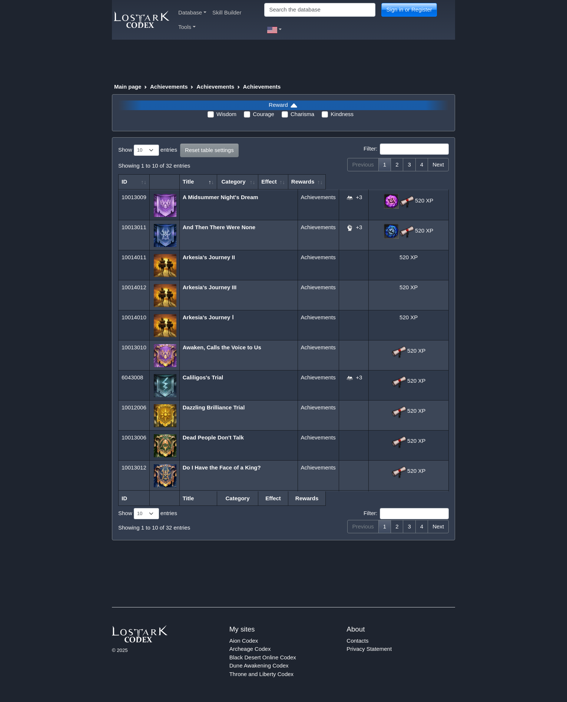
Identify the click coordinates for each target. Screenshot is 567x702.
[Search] (319, 10)
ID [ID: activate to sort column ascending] (124, 181)
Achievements (169, 86)
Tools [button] (187, 27)
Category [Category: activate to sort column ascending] (314, 181)
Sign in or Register (409, 9)
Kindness (342, 114)
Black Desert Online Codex (262, 657)
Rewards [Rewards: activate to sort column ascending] (405, 181)
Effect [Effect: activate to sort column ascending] (350, 181)
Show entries (147, 150)
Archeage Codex (250, 649)
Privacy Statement (369, 649)
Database (192, 12)
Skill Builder (226, 12)
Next (438, 164)
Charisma (302, 114)
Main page (127, 86)
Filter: (406, 149)
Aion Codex (243, 640)
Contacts (357, 640)
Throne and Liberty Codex (261, 674)
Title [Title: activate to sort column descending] (189, 181)
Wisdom (226, 114)
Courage (263, 114)
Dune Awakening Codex (259, 665)
